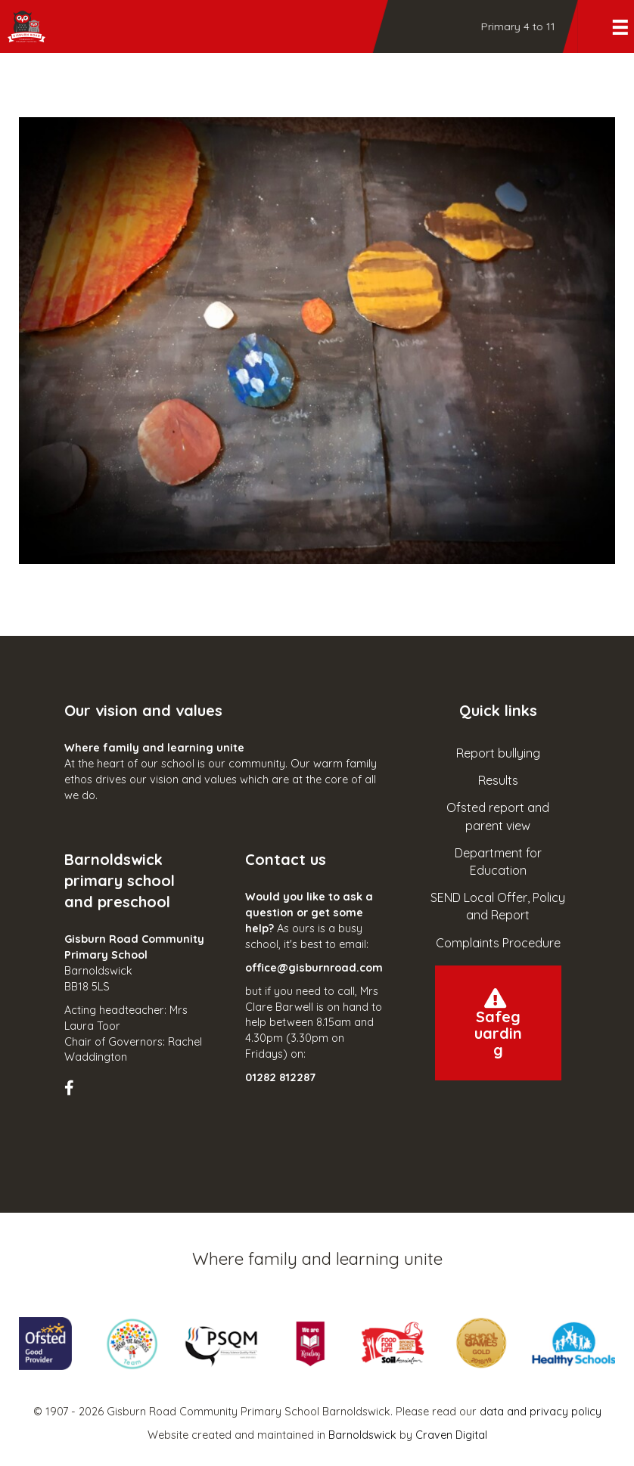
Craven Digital (451, 1435)
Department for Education (498, 861)
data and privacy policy (540, 1411)
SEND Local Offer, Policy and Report (497, 906)
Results (498, 780)
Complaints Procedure (498, 942)
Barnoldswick (362, 1435)
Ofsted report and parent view (497, 816)
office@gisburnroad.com (314, 968)
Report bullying (498, 753)
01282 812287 (280, 1077)
